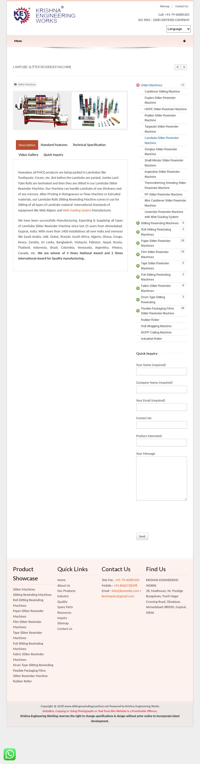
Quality (62, 602)
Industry (63, 596)
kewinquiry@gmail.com (118, 596)
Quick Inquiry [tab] (53, 154)
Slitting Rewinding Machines (32, 595)
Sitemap (165, 6)
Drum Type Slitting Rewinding (33, 665)
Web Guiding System (77, 210)
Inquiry (62, 618)
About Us (63, 586)
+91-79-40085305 (127, 580)
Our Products (66, 591)
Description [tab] (27, 145)
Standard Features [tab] (54, 145)
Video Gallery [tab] (28, 154)
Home (61, 580)
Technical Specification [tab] (89, 145)
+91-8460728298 (125, 586)
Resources (64, 613)
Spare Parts (65, 607)
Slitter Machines (27, 84)
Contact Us (181, 6)
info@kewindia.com (125, 591)
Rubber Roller (22, 681)
